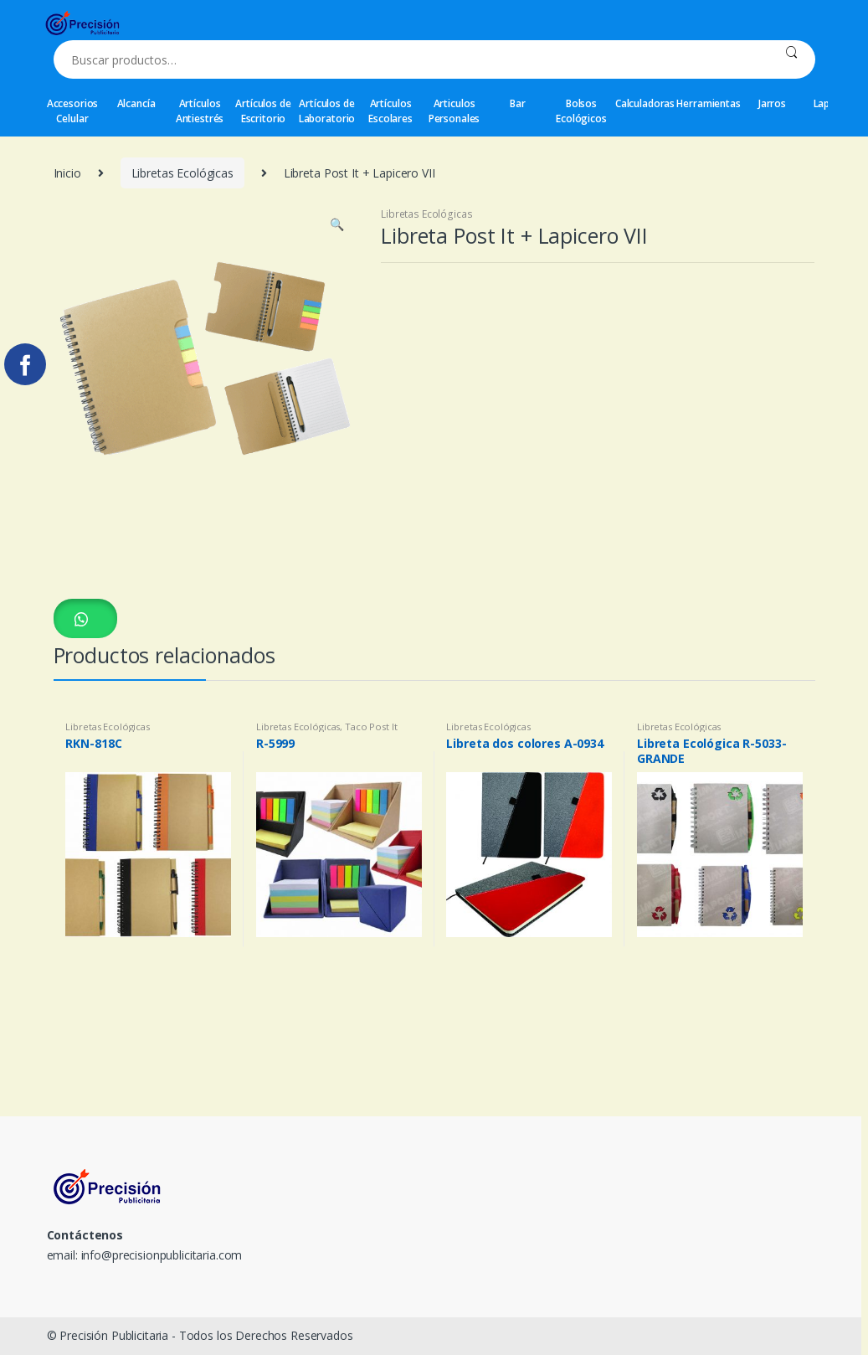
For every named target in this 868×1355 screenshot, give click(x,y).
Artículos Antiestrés (200, 111)
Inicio (67, 173)
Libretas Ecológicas (182, 173)
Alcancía (136, 103)
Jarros (772, 103)
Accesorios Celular (73, 111)
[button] (85, 618)
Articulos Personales (454, 111)
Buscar (791, 59)
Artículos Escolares (390, 111)
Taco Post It (371, 726)
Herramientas (709, 103)
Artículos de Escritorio (262, 111)
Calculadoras (645, 103)
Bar (518, 103)
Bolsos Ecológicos (581, 111)
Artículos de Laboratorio (327, 111)
